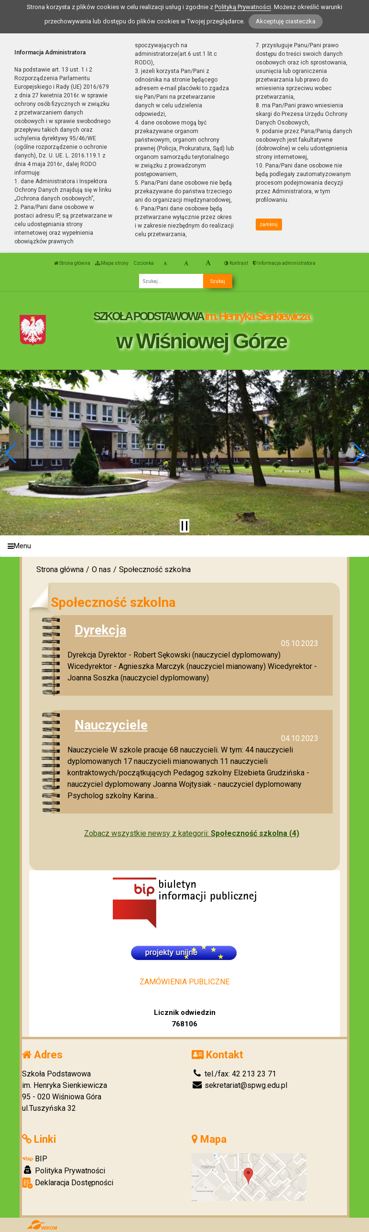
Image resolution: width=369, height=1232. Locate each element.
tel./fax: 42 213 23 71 (234, 1073)
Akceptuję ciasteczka (285, 21)
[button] (11, 452)
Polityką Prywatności (243, 6)
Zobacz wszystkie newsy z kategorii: (191, 833)
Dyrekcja (100, 630)
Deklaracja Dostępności (67, 1183)
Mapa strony (112, 263)
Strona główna (72, 263)
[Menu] (184, 546)
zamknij (269, 224)
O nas (101, 569)
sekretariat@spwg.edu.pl (239, 1085)
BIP (34, 1158)
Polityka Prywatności (63, 1170)
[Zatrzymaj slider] (184, 526)
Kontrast (236, 263)
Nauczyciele (111, 725)
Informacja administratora (284, 263)
